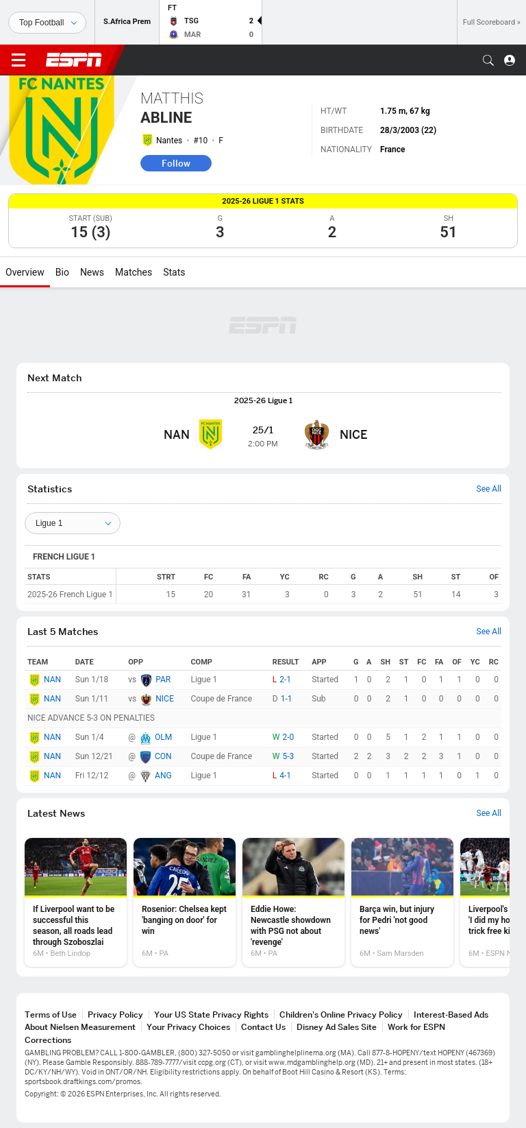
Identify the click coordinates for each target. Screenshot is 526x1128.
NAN (52, 679)
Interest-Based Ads (451, 1014)
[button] (488, 60)
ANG (163, 775)
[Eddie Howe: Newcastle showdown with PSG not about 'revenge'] (293, 902)
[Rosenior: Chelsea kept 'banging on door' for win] (185, 902)
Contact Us (263, 1027)
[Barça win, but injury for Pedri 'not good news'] (402, 902)
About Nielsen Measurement (80, 1027)
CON (163, 756)
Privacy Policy (115, 1014)
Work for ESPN (416, 1027)
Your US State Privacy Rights (211, 1014)
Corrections (48, 1040)
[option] (76, 902)
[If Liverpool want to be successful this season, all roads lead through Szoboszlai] (76, 902)
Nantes (169, 140)
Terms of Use (51, 1014)
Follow (176, 163)
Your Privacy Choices (188, 1027)
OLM (163, 737)
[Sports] (47, 22)
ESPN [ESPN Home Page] (74, 60)
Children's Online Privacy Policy (341, 1014)
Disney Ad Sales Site (337, 1027)
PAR (163, 679)
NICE (164, 699)
